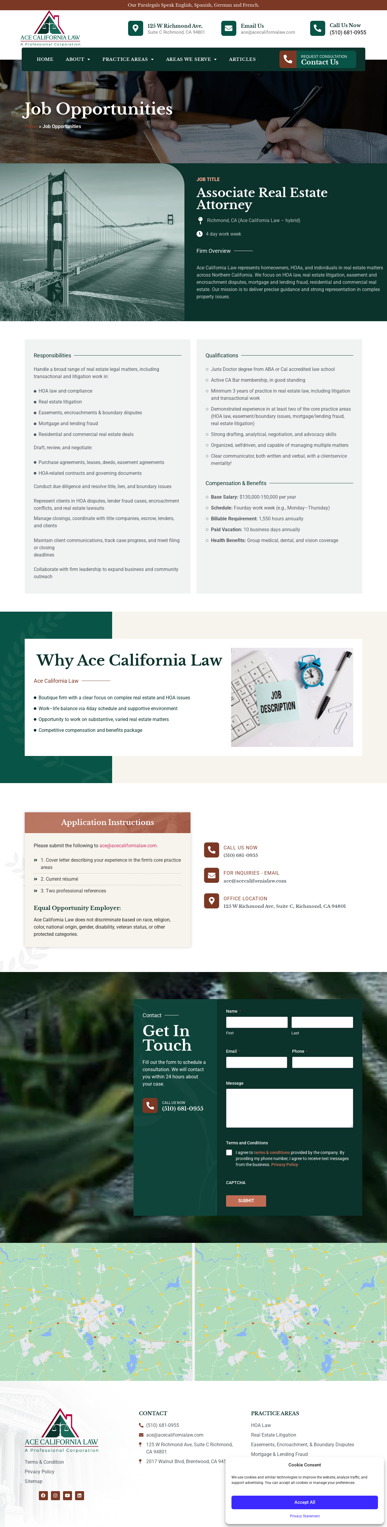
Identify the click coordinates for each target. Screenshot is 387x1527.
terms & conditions (272, 1152)
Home (45, 59)
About (78, 59)
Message (235, 1083)
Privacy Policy (284, 1164)
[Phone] (317, 28)
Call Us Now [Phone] (345, 25)
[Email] (228, 28)
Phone (300, 1051)
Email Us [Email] (252, 26)
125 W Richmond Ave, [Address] (175, 26)
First (230, 1033)
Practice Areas (128, 59)
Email (233, 1051)
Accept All (304, 1502)
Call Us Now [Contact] (173, 1103)
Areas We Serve (191, 59)
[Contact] (288, 59)
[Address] (135, 28)
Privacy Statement (305, 1516)
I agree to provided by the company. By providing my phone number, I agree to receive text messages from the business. (292, 1158)
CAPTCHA (235, 1183)
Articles (242, 59)
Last (295, 1033)
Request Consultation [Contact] (324, 57)
